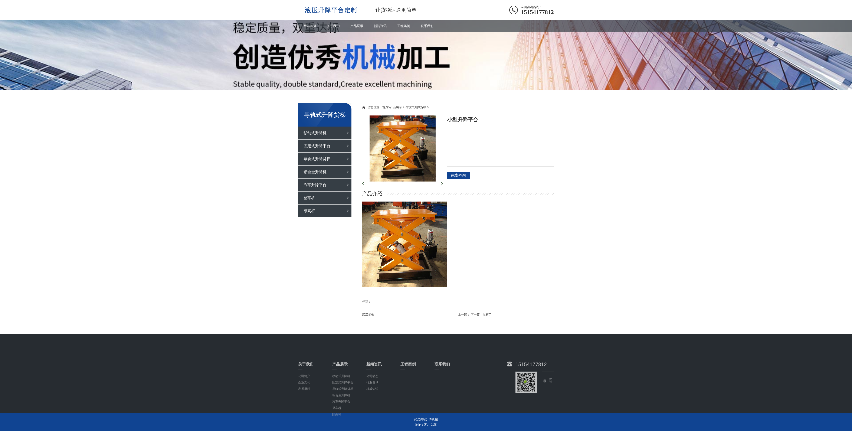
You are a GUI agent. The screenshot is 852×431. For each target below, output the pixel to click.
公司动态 (372, 400)
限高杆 (309, 211)
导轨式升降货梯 (317, 159)
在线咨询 (458, 175)
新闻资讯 (380, 26)
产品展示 (356, 26)
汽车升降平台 (315, 185)
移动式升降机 (315, 133)
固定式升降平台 (317, 146)
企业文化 (304, 406)
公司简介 (304, 400)
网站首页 (310, 26)
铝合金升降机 (315, 172)
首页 (385, 107)
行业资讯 (372, 406)
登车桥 (309, 198)
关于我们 (333, 26)
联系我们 (427, 26)
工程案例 (403, 26)
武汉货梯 (368, 314)
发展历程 (304, 413)
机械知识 (372, 413)
